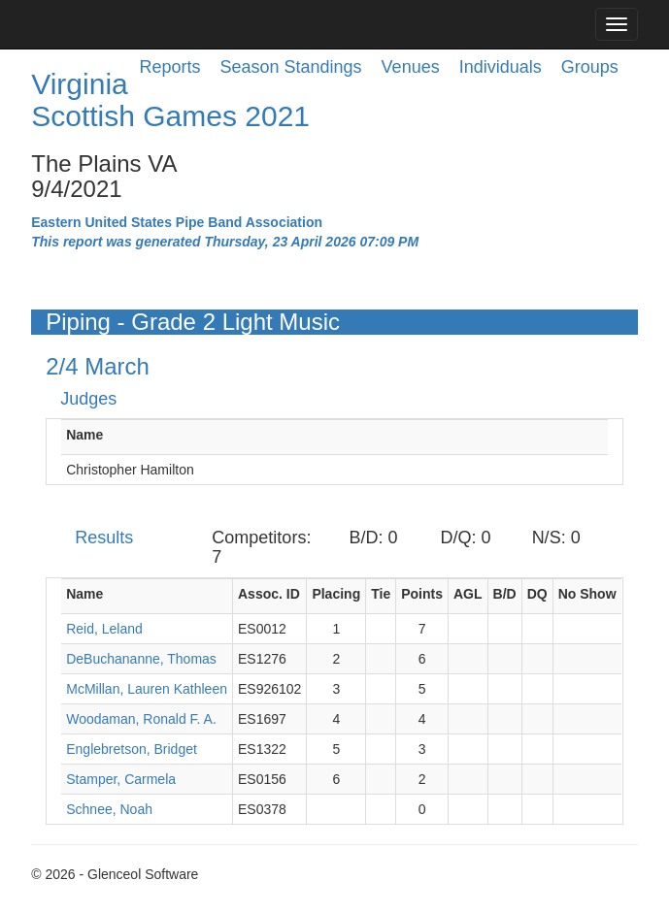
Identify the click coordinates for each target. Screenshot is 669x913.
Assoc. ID (269, 594)
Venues (411, 67)
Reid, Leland (104, 628)
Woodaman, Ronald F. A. (141, 719)
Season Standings (291, 67)
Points (422, 594)
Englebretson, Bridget (131, 749)
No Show (587, 594)
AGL (468, 594)
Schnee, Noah (109, 809)
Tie (380, 594)
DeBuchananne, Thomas (141, 659)
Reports (169, 67)
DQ (537, 594)
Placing (336, 594)
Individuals (500, 67)
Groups (590, 67)
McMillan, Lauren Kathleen (146, 689)
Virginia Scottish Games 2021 (170, 100)
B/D (505, 594)
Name (84, 434)
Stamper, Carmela (121, 779)
